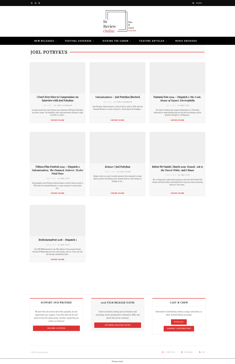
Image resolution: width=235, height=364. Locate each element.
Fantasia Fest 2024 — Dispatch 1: (177, 98)
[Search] (193, 3)
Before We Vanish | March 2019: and (177, 168)
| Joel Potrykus (117, 166)
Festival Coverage (78, 40)
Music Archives (186, 40)
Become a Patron (56, 328)
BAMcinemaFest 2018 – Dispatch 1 (58, 239)
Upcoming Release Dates (118, 325)
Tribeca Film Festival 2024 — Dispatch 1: (57, 170)
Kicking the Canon (116, 40)
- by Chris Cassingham (62, 105)
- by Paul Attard (123, 172)
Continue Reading (57, 120)
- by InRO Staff (183, 105)
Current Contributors (179, 328)
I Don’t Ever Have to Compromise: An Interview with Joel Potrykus (57, 98)
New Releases (44, 40)
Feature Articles (151, 40)
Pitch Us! (179, 322)
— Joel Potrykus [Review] (117, 97)
